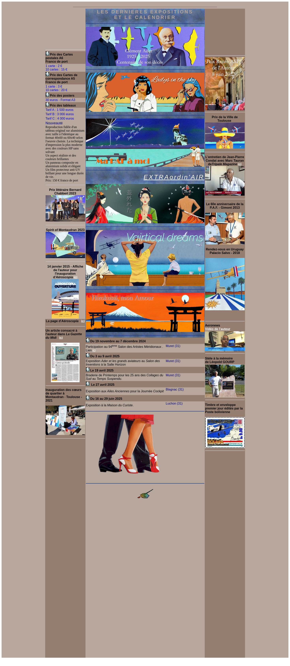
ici (75, 277)
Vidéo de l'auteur (217, 329)
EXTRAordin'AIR (174, 177)
